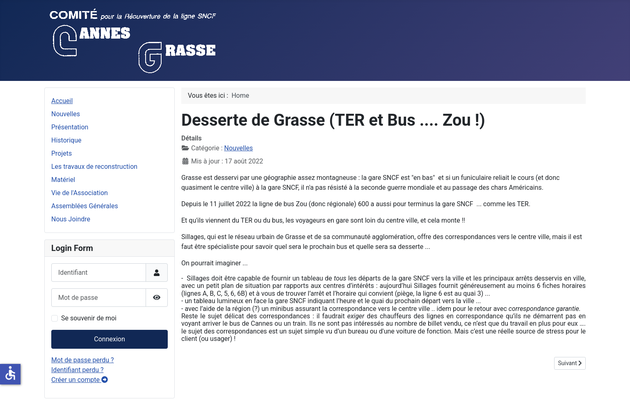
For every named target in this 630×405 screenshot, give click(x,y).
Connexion (109, 339)
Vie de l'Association (79, 193)
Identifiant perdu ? (77, 370)
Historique (66, 140)
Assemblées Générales (84, 206)
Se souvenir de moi (88, 318)
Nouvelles (65, 114)
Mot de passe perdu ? (82, 360)
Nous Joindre (70, 219)
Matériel (63, 180)
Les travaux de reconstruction (94, 166)
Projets (61, 153)
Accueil (62, 101)
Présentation (69, 127)
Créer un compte (79, 380)
